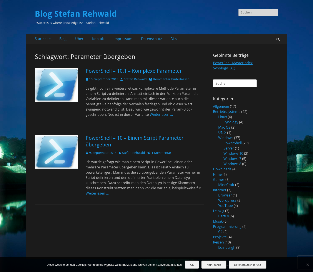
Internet (219, 190)
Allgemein (221, 106)
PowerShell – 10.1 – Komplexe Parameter (134, 71)
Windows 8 (232, 163)
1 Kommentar (161, 153)
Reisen (218, 242)
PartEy (223, 216)
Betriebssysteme (226, 111)
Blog (63, 38)
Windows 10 (233, 153)
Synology (230, 122)
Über (79, 38)
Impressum (123, 38)
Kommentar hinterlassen (171, 79)
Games (219, 179)
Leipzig (218, 210)
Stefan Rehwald (135, 79)
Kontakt (98, 38)
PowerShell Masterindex (233, 62)
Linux (222, 116)
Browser (225, 195)
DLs (174, 38)
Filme (217, 174)
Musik (218, 221)
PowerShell (232, 143)
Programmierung (227, 226)
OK (192, 265)
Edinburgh (226, 247)
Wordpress (227, 200)
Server (228, 148)
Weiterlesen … (161, 114)
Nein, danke (214, 265)
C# (220, 231)
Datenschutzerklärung (247, 265)
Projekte (220, 237)
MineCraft (226, 184)
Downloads (222, 169)
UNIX (222, 132)
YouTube (225, 205)
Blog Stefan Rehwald (76, 14)
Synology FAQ (224, 68)
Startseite (43, 38)
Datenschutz (151, 38)
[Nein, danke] (307, 264)
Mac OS (224, 127)
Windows (225, 137)
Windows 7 (232, 158)
